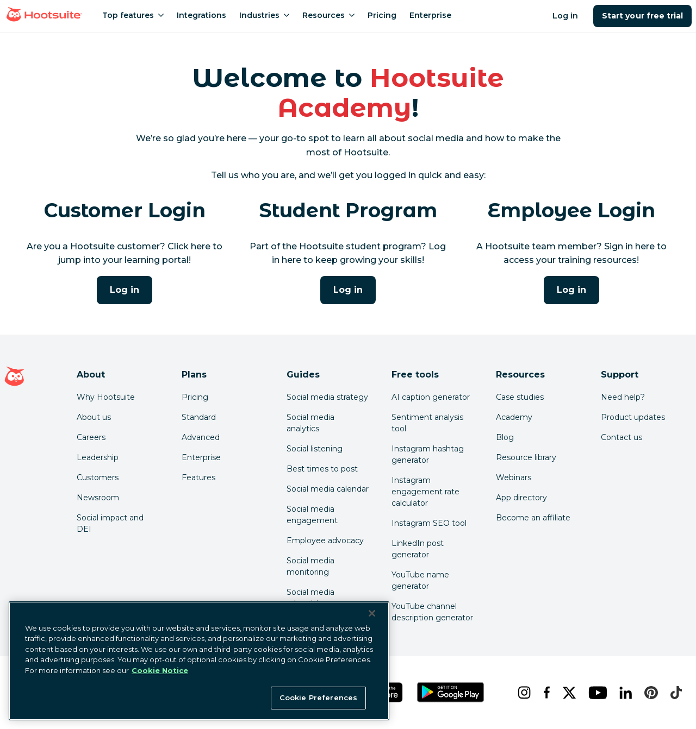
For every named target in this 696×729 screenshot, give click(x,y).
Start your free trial (642, 16)
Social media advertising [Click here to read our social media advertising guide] (310, 597)
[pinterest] (648, 692)
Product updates (633, 417)
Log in (565, 16)
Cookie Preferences (318, 697)
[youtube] (595, 692)
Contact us (621, 437)
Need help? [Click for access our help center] (623, 397)
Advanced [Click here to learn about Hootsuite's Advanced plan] (201, 437)
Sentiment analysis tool (427, 422)
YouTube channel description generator (432, 612)
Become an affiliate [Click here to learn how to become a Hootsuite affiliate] (533, 518)
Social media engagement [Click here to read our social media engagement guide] (312, 514)
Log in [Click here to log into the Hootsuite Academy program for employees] (571, 290)
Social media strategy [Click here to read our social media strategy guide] (327, 397)
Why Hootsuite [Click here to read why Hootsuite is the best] (106, 397)
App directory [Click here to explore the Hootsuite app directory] (521, 497)
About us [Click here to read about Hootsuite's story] (94, 417)
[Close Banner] (372, 613)
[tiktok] (674, 692)
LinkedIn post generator (417, 549)
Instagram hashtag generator (427, 454)
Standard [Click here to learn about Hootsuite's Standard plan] (199, 417)
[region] (199, 660)
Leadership (98, 457)
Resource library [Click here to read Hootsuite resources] (526, 457)
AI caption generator (430, 397)
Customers (98, 477)
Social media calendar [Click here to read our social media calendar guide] (328, 489)
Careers (91, 437)
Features (198, 477)
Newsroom (98, 497)
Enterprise (201, 457)
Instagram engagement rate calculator (425, 491)
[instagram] (522, 692)
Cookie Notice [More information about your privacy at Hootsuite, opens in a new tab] (160, 670)
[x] (567, 692)
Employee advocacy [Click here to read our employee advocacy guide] (325, 540)
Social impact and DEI (110, 523)
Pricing (195, 397)
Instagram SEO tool (429, 523)
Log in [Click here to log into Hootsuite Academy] (124, 290)
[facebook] (545, 692)
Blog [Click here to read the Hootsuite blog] (505, 437)
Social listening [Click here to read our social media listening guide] (315, 449)
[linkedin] (623, 692)
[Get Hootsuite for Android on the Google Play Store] (451, 692)
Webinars (513, 477)
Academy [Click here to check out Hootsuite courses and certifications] (514, 417)
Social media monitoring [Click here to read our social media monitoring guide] (310, 566)
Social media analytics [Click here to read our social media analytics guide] (310, 422)
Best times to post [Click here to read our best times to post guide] (322, 469)
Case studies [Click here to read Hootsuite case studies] (520, 397)
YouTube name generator (420, 580)
